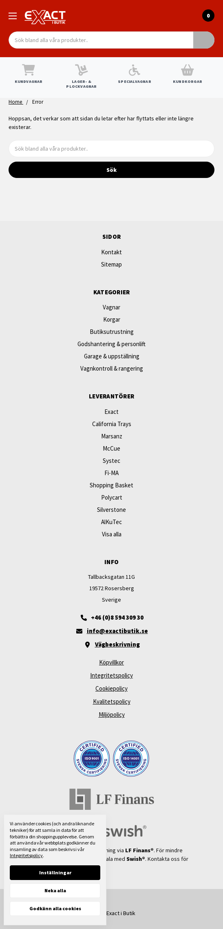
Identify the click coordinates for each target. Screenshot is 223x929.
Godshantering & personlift (111, 344)
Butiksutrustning (112, 332)
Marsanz (111, 436)
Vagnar (111, 307)
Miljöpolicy (112, 714)
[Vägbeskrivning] (111, 644)
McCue (111, 448)
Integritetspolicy (111, 675)
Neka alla (55, 890)
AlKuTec (111, 522)
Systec (111, 460)
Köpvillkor (111, 662)
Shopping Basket (111, 485)
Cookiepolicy (111, 688)
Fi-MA (111, 473)
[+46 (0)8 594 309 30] (111, 617)
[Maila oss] (111, 631)
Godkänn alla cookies (55, 908)
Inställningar (55, 872)
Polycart (111, 497)
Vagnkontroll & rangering (111, 368)
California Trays (111, 424)
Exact (111, 412)
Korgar (111, 319)
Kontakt (111, 252)
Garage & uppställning (111, 356)
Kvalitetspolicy (111, 701)
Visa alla (111, 534)
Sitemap (111, 264)
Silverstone (111, 509)
